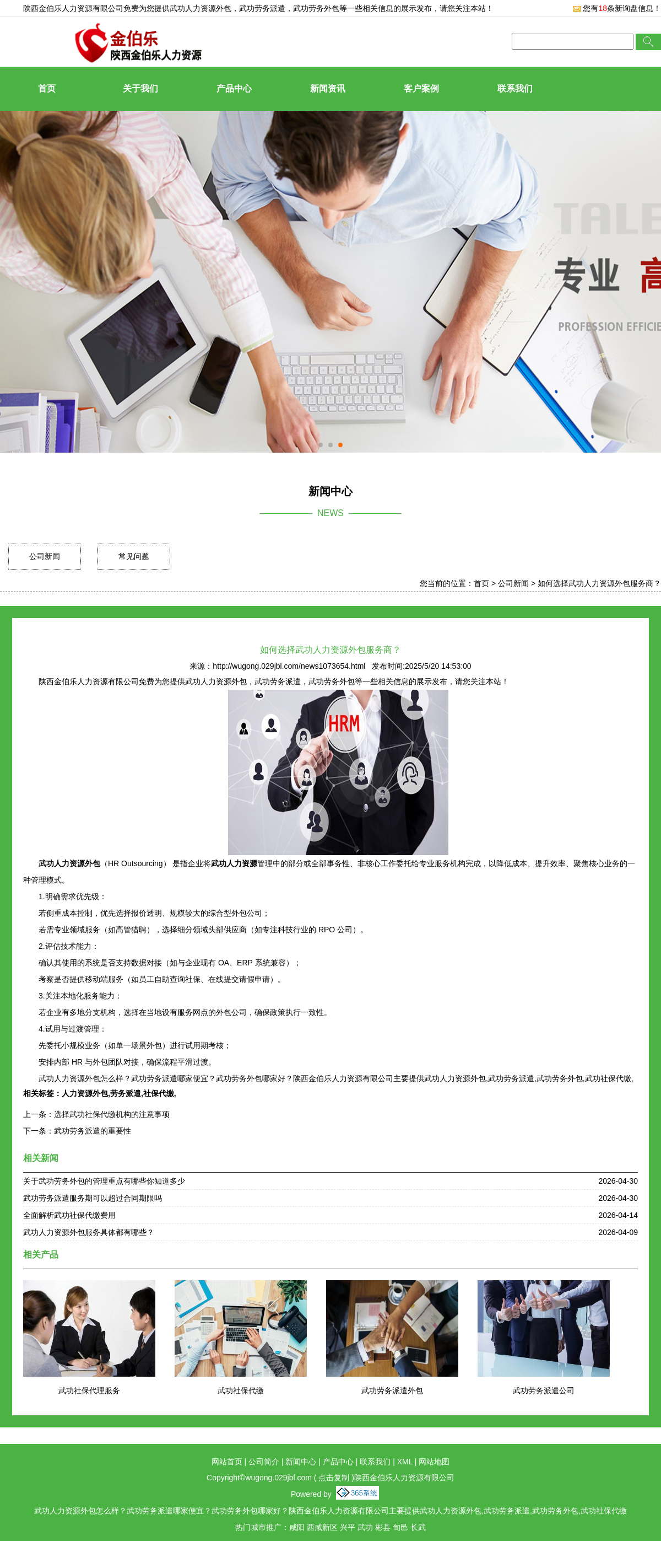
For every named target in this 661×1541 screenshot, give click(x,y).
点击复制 (333, 1477)
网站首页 (227, 1461)
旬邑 (400, 1527)
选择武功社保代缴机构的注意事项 (112, 1114)
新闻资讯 (327, 88)
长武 (418, 1527)
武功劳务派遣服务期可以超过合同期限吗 (92, 1198)
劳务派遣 (125, 1093)
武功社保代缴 (241, 1390)
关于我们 (140, 88)
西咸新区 (322, 1527)
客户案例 (421, 88)
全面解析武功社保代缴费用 (69, 1215)
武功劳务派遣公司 (544, 1390)
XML (405, 1461)
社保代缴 (158, 1093)
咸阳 (297, 1527)
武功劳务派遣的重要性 (92, 1130)
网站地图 (434, 1461)
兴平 (347, 1527)
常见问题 (133, 556)
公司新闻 (44, 556)
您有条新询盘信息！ (616, 8)
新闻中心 (300, 1461)
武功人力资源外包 (200, 8)
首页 (47, 88)
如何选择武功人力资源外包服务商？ (599, 583)
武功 (365, 1527)
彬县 (383, 1527)
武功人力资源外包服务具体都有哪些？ (88, 1232)
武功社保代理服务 (89, 1390)
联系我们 (515, 88)
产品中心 (234, 88)
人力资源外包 (85, 1093)
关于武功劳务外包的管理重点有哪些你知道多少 (104, 1181)
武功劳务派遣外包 (392, 1390)
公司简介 (263, 1461)
